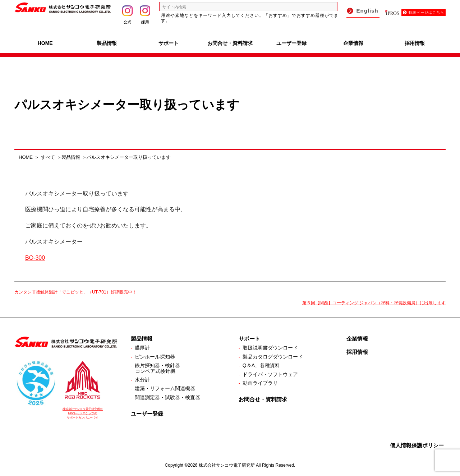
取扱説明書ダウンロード (270, 348)
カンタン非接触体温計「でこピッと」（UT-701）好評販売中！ (75, 292)
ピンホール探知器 (155, 357)
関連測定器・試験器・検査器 (167, 397)
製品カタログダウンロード (273, 357)
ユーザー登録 (291, 43)
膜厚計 (142, 348)
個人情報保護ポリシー (417, 445)
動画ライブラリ (260, 383)
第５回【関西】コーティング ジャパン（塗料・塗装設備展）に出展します (374, 302)
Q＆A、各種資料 (261, 365)
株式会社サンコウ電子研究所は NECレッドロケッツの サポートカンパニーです (83, 413)
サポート (168, 43)
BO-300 (35, 258)
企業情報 (353, 43)
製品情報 (107, 43)
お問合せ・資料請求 (230, 43)
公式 (127, 14)
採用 (145, 14)
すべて (48, 157)
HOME (45, 43)
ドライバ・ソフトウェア (270, 374)
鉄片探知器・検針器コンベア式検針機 (157, 368)
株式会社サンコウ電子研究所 (227, 465)
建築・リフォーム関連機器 (165, 388)
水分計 (142, 380)
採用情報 (415, 43)
